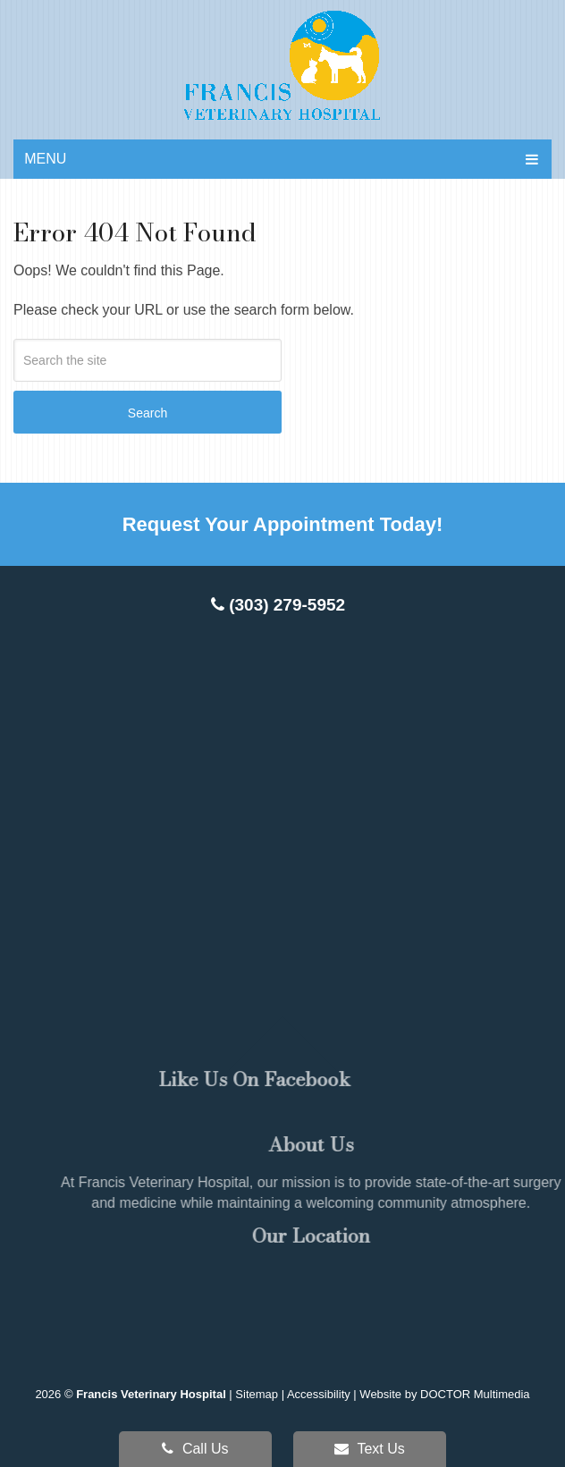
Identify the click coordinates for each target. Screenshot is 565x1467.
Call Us (195, 1448)
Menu (45, 158)
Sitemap (256, 1394)
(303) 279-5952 (278, 604)
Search (147, 413)
